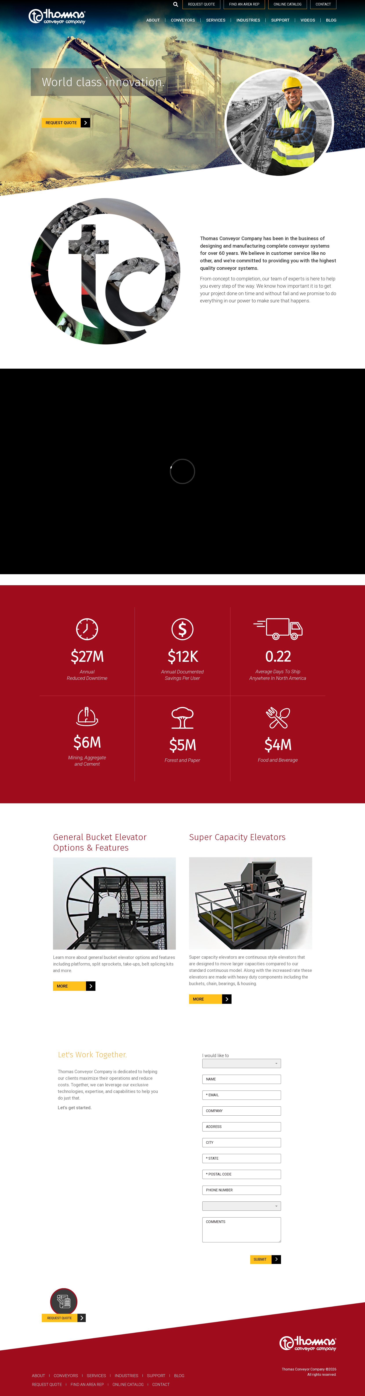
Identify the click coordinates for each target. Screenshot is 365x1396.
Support (280, 20)
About (153, 20)
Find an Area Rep (87, 1384)
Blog (331, 20)
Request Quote (47, 1384)
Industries (248, 20)
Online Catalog (128, 1384)
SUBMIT (265, 1259)
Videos (308, 20)
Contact (161, 1384)
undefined (241, 1206)
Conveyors (183, 20)
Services (215, 20)
